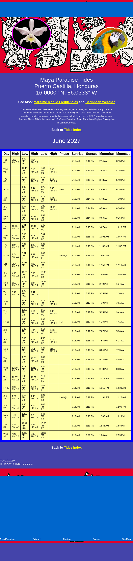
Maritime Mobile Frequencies (56, 102)
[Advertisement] (67, 9)
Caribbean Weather (100, 102)
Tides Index (73, 130)
